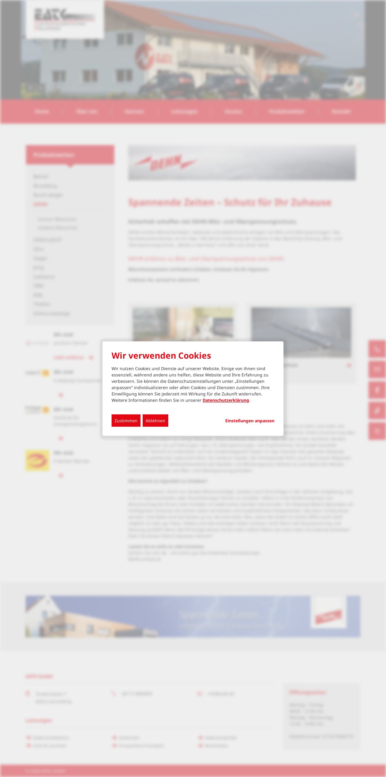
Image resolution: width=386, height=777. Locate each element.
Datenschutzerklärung (226, 400)
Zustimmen (126, 420)
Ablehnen (155, 420)
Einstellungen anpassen (249, 420)
